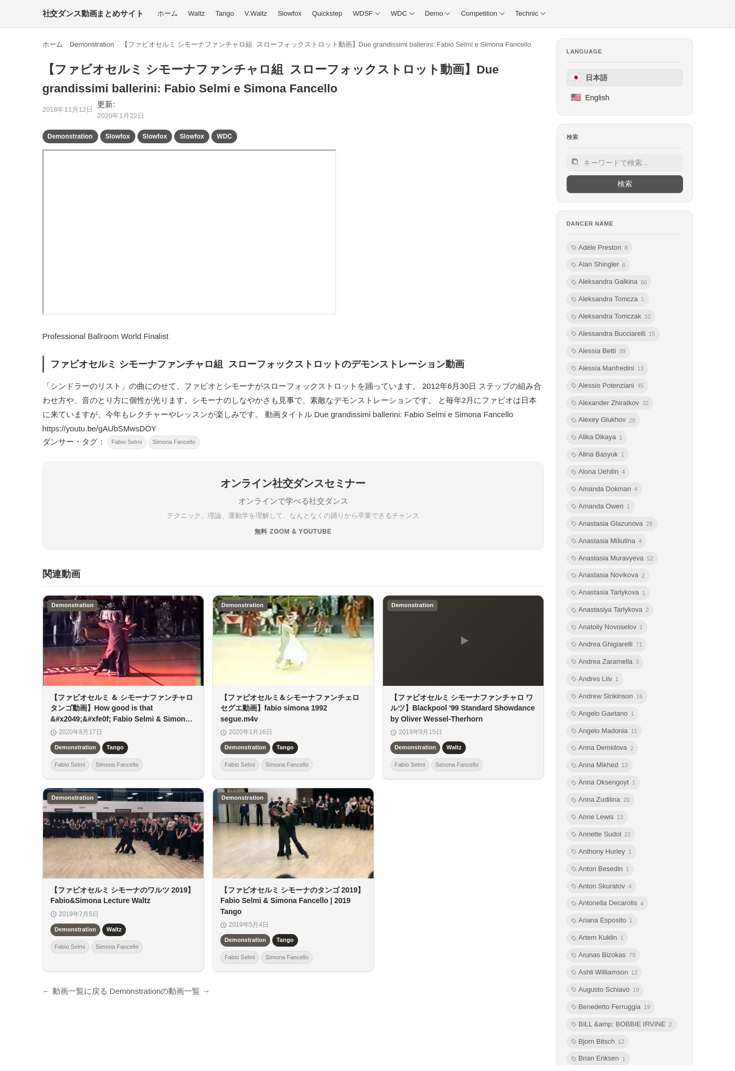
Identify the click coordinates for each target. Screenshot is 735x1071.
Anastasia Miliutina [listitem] (606, 541)
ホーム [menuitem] (167, 13)
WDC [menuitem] (402, 13)
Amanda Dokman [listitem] (604, 489)
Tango (115, 747)
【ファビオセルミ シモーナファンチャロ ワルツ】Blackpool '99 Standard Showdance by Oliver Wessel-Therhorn (462, 708)
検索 (624, 183)
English (590, 97)
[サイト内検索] (625, 162)
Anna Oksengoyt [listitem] (603, 782)
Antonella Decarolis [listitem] (607, 903)
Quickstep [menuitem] (327, 13)
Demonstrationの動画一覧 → (160, 991)
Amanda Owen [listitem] (600, 506)
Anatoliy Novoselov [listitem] (607, 627)
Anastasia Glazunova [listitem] (612, 523)
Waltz (454, 747)
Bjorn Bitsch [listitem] (598, 1041)
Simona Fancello (174, 442)
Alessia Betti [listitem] (598, 351)
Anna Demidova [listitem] (602, 748)
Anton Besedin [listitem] (600, 869)
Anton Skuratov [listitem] (601, 886)
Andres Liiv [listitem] (595, 679)
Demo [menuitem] (438, 13)
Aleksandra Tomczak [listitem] (611, 316)
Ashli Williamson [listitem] (604, 972)
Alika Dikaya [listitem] (597, 437)
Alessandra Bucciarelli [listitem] (613, 334)
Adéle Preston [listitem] (599, 247)
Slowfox (117, 136)
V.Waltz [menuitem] (255, 13)
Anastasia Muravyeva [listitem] (612, 558)
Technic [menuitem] (530, 13)
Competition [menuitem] (482, 13)
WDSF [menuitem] (366, 13)
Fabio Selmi (127, 442)
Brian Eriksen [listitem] (598, 1058)
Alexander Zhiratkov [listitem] (610, 403)
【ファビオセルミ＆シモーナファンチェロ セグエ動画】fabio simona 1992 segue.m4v (289, 708)
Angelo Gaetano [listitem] (602, 713)
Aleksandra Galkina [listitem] (609, 282)
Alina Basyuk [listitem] (597, 454)
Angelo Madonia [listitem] (604, 731)
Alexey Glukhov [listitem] (603, 420)
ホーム (52, 44)
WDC (224, 136)
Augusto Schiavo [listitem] (605, 989)
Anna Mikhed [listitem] (599, 765)
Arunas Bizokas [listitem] (603, 955)
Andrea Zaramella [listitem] (605, 662)
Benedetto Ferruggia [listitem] (611, 1007)
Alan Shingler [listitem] (598, 264)
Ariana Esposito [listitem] (602, 920)
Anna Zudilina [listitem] (600, 800)
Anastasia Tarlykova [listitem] (608, 592)
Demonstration (92, 44)
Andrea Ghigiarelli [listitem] (607, 644)
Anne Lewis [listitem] (597, 817)
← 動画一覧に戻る (75, 991)
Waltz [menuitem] (196, 13)
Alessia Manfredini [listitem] (607, 368)
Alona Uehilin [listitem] (598, 472)
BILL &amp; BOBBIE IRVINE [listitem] (621, 1024)
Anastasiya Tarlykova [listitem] (610, 610)
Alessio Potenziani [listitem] (607, 385)
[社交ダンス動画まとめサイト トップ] (93, 13)
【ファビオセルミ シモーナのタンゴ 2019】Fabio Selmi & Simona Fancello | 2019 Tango (292, 901)
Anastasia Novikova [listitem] (608, 575)
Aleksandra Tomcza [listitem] (607, 299)
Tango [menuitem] (225, 13)
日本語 (589, 77)
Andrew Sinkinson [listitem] (607, 696)
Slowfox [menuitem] (290, 13)
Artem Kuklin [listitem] (597, 938)
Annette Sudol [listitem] (601, 834)
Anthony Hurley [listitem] (601, 851)
